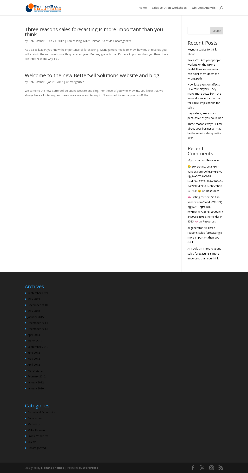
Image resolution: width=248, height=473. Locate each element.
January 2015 (36, 317)
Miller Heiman (91, 41)
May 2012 (34, 358)
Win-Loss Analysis (203, 7)
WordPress (90, 468)
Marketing (34, 424)
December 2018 (38, 305)
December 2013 (38, 329)
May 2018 (34, 311)
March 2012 (35, 370)
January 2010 (36, 388)
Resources (213, 160)
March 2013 (35, 341)
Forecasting (74, 41)
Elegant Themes (52, 468)
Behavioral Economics (41, 412)
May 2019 (34, 299)
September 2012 (38, 347)
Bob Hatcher (36, 41)
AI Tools (193, 248)
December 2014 (38, 323)
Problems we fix (38, 436)
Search (217, 31)
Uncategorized (122, 41)
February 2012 (37, 376)
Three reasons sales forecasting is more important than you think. (94, 32)
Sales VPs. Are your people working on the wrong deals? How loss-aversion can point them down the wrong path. (204, 69)
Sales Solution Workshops (169, 7)
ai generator (195, 228)
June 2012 (34, 352)
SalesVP (107, 41)
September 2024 (38, 293)
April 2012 (34, 364)
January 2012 (36, 382)
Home (143, 7)
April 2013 (34, 335)
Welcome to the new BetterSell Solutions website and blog (92, 75)
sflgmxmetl (195, 160)
